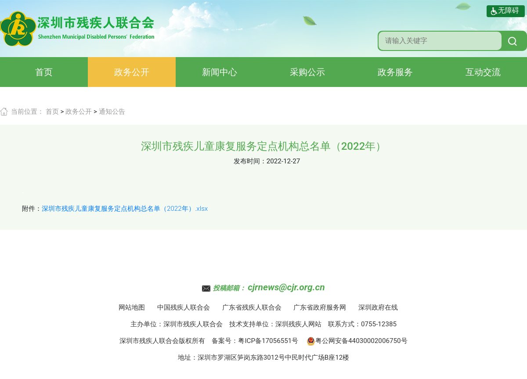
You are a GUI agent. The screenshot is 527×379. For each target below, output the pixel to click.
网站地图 (132, 307)
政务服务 (395, 72)
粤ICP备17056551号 (268, 341)
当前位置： (27, 112)
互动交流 (483, 72)
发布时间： (250, 161)
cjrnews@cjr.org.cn (286, 287)
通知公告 (112, 112)
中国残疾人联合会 (183, 307)
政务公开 (131, 72)
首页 (44, 72)
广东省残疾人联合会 (252, 307)
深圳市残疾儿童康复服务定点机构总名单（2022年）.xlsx (125, 209)
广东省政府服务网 (319, 307)
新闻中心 (219, 72)
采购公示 (307, 72)
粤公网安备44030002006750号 (357, 341)
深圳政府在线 (378, 307)
